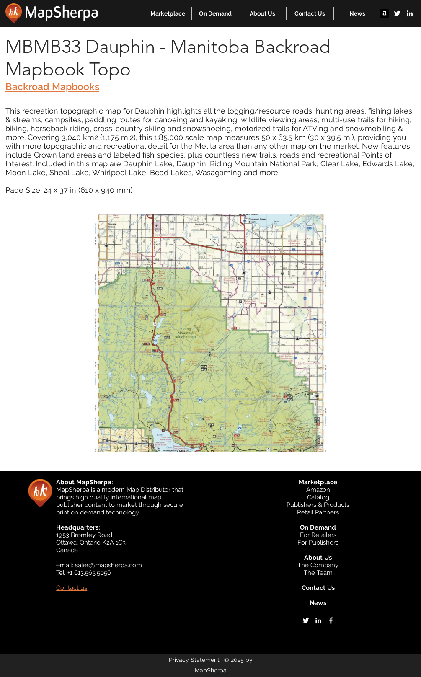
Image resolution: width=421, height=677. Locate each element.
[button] (167, 13)
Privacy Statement (194, 659)
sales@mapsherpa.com (108, 565)
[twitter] (397, 13)
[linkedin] (410, 13)
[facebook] (331, 620)
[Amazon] (384, 13)
